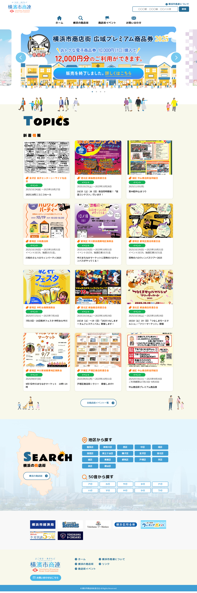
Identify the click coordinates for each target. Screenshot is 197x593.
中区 (142, 447)
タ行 (142, 485)
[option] (98, 58)
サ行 (125, 485)
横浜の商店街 (35, 476)
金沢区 (142, 453)
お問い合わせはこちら (47, 579)
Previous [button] (21, 58)
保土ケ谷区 (107, 453)
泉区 (90, 466)
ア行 (90, 485)
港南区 (90, 453)
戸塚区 (142, 460)
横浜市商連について (178, 3)
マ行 (107, 492)
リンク (106, 565)
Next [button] (176, 58)
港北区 (160, 453)
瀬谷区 (107, 466)
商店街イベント (87, 570)
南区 (160, 447)
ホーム (82, 560)
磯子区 (125, 453)
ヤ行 (125, 492)
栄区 (160, 460)
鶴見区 (90, 447)
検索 (183, 9)
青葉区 (107, 460)
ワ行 (160, 492)
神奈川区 (107, 447)
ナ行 (160, 485)
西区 (125, 447)
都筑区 (125, 460)
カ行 (107, 485)
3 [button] (100, 92)
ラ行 (142, 492)
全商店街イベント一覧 (98, 402)
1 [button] (92, 92)
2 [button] (96, 92)
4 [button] (104, 92)
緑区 (90, 460)
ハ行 (90, 492)
